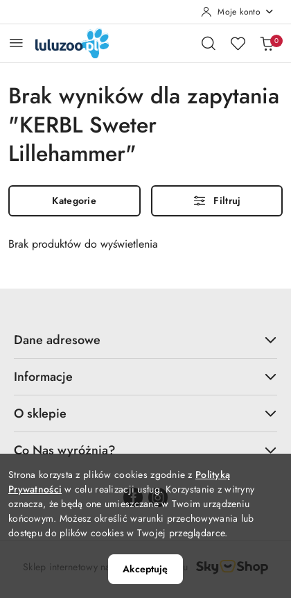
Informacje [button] (145, 377)
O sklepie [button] (145, 413)
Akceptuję (145, 569)
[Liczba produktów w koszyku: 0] (266, 43)
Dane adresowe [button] (145, 340)
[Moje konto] (237, 12)
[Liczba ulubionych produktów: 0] (237, 43)
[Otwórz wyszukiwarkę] (208, 43)
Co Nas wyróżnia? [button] (145, 450)
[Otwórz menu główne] (16, 43)
